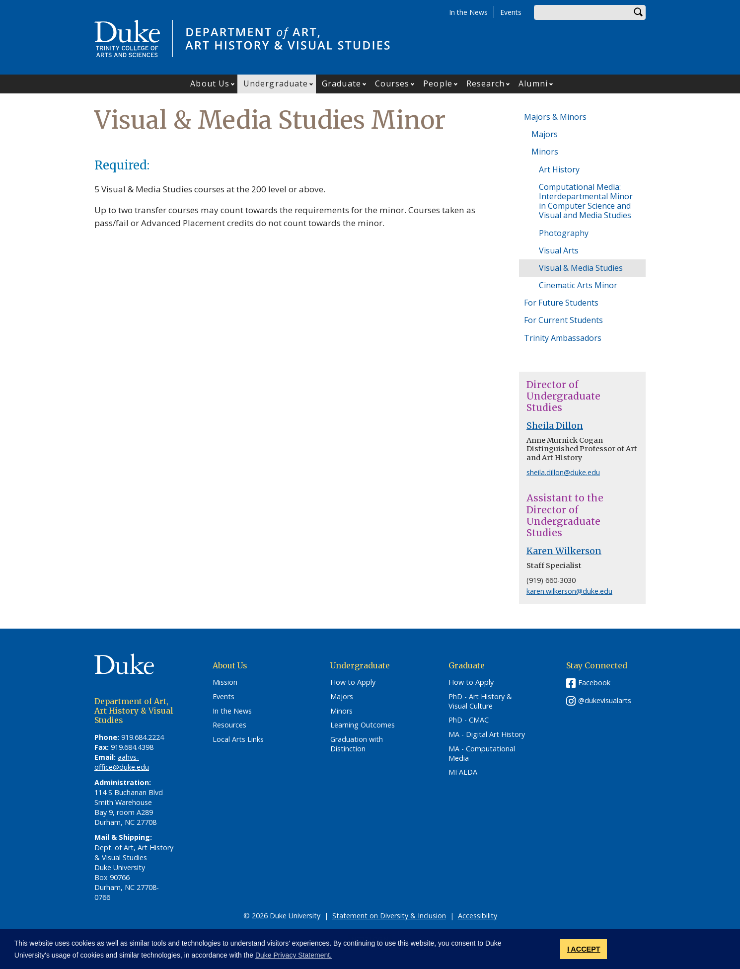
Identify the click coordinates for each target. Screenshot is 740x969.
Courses (392, 83)
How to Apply (352, 682)
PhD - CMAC (468, 720)
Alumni (533, 83)
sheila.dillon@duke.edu (563, 472)
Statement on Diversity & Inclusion (389, 915)
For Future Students (561, 302)
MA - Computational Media (481, 753)
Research (485, 83)
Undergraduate (275, 83)
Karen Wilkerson (563, 551)
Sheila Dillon (554, 425)
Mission (225, 682)
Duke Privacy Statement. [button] (293, 955)
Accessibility (477, 915)
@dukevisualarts (604, 700)
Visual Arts (559, 250)
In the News (468, 12)
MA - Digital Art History (486, 734)
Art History (559, 169)
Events (510, 12)
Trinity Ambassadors (562, 337)
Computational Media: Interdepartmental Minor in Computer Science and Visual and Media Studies (586, 201)
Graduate (341, 83)
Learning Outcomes (362, 725)
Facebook (594, 682)
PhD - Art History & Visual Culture (480, 701)
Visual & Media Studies (581, 267)
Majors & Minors (555, 116)
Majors (544, 134)
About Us (209, 83)
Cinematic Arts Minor (578, 285)
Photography (564, 233)
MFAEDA (462, 772)
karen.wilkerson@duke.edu (569, 591)
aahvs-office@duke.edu (121, 762)
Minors (544, 151)
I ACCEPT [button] (583, 949)
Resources (229, 725)
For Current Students (563, 320)
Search (638, 12)
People (437, 83)
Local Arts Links (238, 739)
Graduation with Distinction (356, 744)
